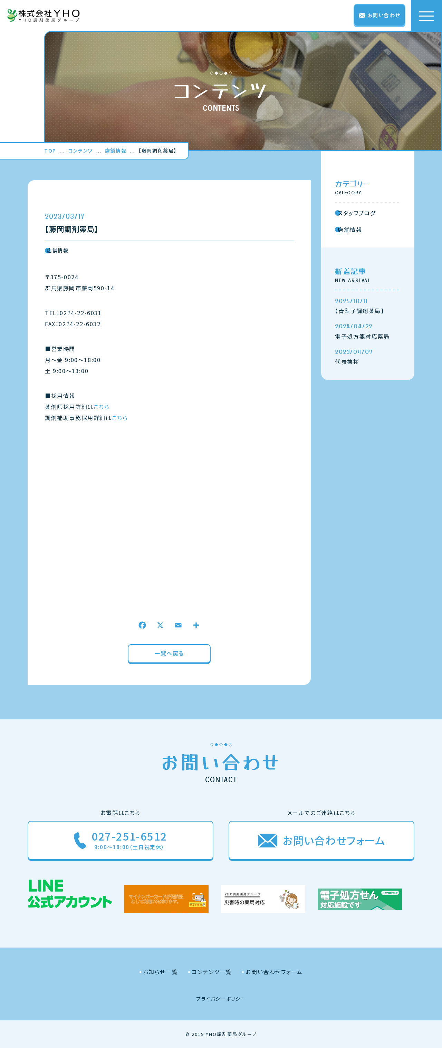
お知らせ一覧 (160, 972)
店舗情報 (56, 250)
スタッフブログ (355, 213)
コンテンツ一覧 (212, 972)
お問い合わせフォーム (274, 972)
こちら (102, 406)
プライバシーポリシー (221, 998)
